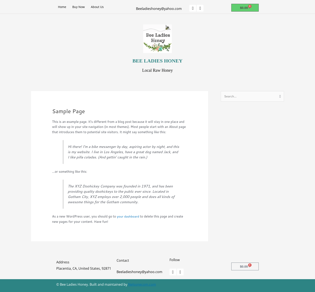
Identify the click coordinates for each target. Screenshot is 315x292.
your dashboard (128, 216)
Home (62, 7)
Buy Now (78, 7)
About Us (97, 7)
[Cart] (245, 8)
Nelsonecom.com (142, 284)
